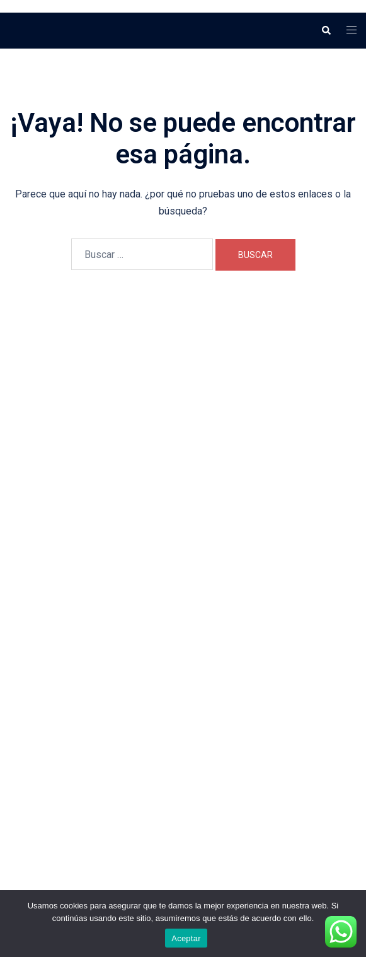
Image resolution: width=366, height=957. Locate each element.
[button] (326, 30)
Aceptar (186, 938)
